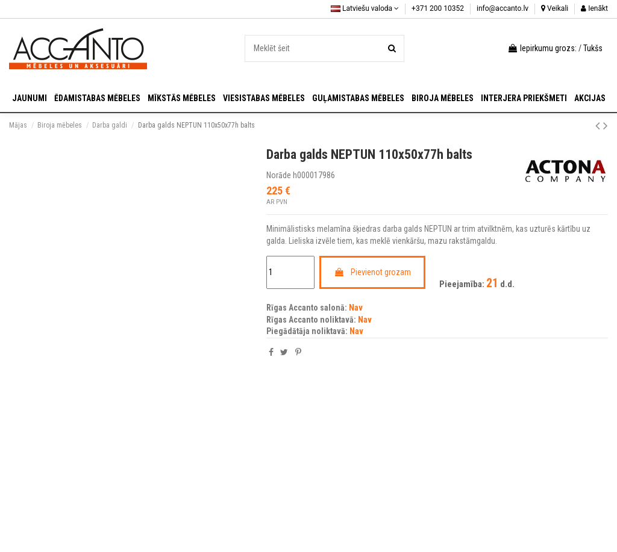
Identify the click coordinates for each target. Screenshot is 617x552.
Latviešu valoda (365, 8)
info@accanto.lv (503, 8)
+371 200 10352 (439, 8)
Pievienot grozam (372, 272)
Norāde (278, 175)
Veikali (554, 8)
